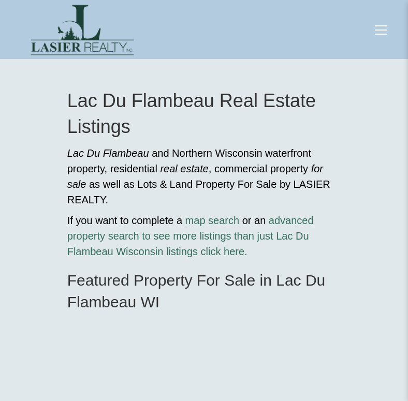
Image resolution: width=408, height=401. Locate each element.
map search (212, 220)
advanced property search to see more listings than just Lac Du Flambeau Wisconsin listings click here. (190, 236)
